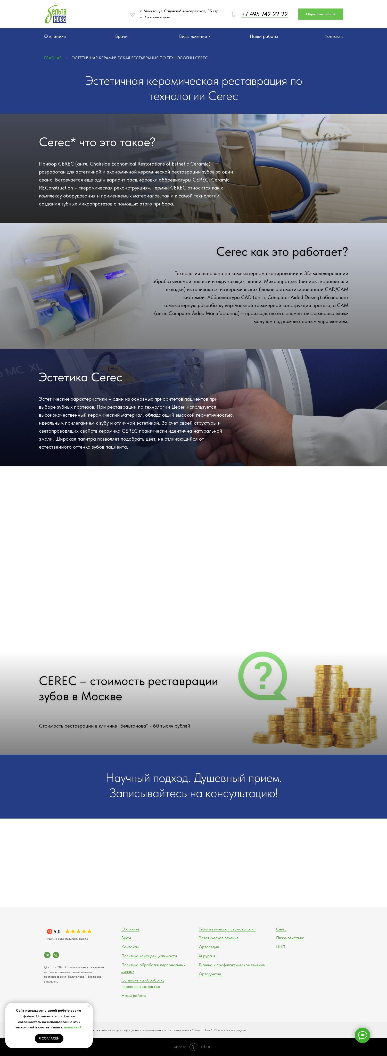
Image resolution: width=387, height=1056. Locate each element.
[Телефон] (56, 955)
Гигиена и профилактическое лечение (232, 964)
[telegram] (47, 955)
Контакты (130, 946)
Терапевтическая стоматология (227, 929)
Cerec (281, 929)
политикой (72, 1027)
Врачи (126, 937)
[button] (320, 14)
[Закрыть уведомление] (89, 1006)
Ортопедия (209, 946)
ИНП (280, 946)
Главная (53, 57)
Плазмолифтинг (290, 937)
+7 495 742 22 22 (264, 14)
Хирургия (207, 955)
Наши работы (133, 995)
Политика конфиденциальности (149, 955)
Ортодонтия (210, 973)
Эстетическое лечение (218, 937)
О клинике (130, 929)
